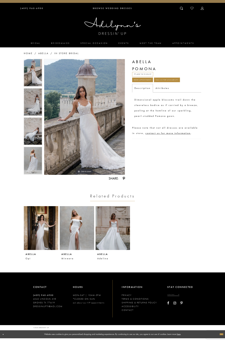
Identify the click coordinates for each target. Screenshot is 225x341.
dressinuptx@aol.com (48, 309)
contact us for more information (168, 157)
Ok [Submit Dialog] (220, 337)
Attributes (162, 112)
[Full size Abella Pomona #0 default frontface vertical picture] (84, 120)
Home (28, 56)
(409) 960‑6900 (43, 298)
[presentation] (41, 231)
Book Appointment (153, 91)
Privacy (127, 298)
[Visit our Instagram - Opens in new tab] (174, 308)
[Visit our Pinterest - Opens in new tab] (181, 308)
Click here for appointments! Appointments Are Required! (112, 2)
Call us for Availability (158, 102)
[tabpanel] (33, 76)
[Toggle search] (181, 11)
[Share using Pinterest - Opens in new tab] (124, 181)
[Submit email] (189, 298)
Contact (127, 313)
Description (142, 112)
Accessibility (130, 309)
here (179, 336)
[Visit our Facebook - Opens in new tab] (168, 308)
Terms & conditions (135, 301)
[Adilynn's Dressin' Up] (112, 29)
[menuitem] (35, 46)
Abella (43, 56)
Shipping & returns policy (139, 305)
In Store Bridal (66, 56)
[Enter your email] (179, 298)
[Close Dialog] (5, 337)
